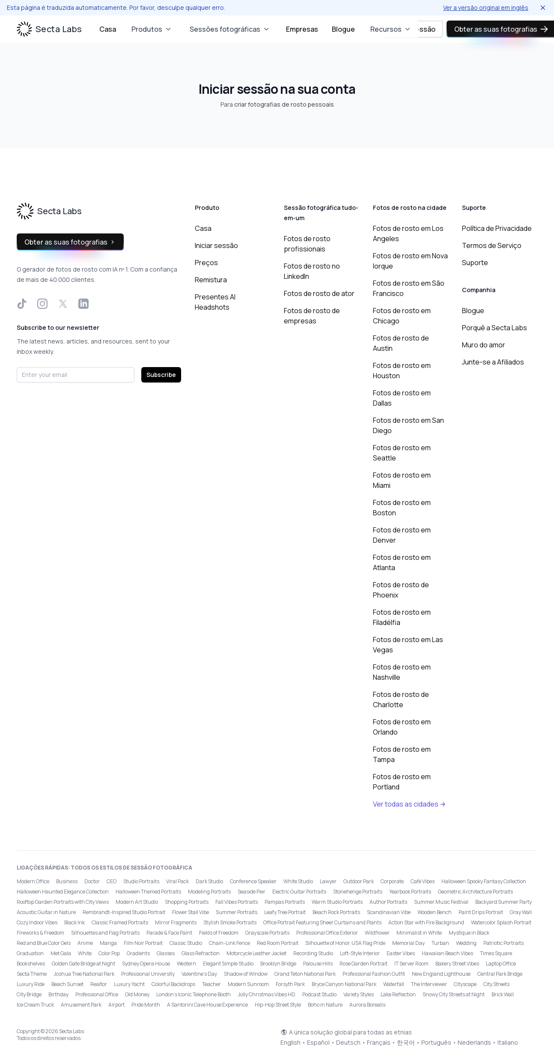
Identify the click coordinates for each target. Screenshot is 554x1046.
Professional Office (96, 994)
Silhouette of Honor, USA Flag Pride (345, 943)
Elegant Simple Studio (228, 963)
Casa (107, 29)
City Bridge (29, 994)
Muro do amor (483, 345)
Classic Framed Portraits (120, 922)
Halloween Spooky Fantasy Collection (483, 881)
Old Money (137, 994)
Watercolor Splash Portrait (501, 922)
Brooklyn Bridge (278, 963)
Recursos (391, 29)
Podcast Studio (319, 994)
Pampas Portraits (285, 902)
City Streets (496, 984)
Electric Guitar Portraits (299, 891)
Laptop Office (501, 963)
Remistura (211, 279)
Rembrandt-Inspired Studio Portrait (124, 912)
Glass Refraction (201, 953)
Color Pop (109, 953)
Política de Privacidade (497, 228)
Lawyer (328, 881)
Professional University (148, 973)
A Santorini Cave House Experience (207, 1004)
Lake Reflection (398, 994)
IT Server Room (411, 963)
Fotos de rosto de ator (319, 293)
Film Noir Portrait (143, 943)
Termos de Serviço (491, 245)
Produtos (152, 29)
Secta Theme (32, 973)
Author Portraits (388, 902)
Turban (440, 943)
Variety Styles (358, 994)
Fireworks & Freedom (40, 932)
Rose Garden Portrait (363, 963)
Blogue (343, 29)
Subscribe (161, 375)
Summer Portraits (236, 912)
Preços (206, 262)
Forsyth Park (290, 984)
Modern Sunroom (248, 984)
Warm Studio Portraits (337, 902)
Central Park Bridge (499, 973)
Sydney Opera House (146, 963)
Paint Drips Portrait (481, 912)
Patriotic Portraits (503, 943)
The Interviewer (429, 984)
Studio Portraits (141, 881)
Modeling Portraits (209, 891)
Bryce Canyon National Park (344, 984)
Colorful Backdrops (173, 984)
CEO (111, 881)
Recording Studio (313, 953)
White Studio (298, 881)
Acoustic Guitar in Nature (46, 912)
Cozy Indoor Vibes (37, 922)
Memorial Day (408, 943)
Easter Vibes (401, 953)
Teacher (211, 984)
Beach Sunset (67, 984)
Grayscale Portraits (267, 932)
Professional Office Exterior (327, 932)
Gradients (138, 953)
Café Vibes (423, 881)
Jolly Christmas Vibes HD (266, 994)
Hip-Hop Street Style (278, 1004)
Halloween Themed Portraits (148, 891)
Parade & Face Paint (169, 932)
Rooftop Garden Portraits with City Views (63, 902)
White (85, 953)
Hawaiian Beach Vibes (447, 953)
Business (66, 881)
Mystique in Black (469, 932)
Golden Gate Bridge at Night (83, 963)
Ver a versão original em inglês (485, 7)
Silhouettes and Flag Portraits (105, 932)
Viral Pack (177, 881)
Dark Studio (209, 881)
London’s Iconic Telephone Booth (193, 994)
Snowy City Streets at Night (454, 994)
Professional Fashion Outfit (374, 973)
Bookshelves (31, 963)
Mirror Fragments (176, 922)
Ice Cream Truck (35, 1004)
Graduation (30, 953)
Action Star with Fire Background (426, 922)
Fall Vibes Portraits (236, 902)
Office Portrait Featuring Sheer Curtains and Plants (322, 922)
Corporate (392, 881)
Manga (108, 943)
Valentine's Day (199, 973)
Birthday (58, 994)
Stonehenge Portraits (357, 891)
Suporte (475, 262)
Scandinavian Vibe (389, 912)
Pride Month (145, 1004)
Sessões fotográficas (230, 29)
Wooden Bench (434, 912)
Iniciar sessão (216, 245)
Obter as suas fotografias (70, 242)
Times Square (496, 953)
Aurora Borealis (367, 1004)
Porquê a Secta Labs (494, 327)
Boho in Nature (325, 1004)
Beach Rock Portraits (336, 912)
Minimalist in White (419, 932)
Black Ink (74, 922)
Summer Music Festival (441, 902)
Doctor (92, 881)
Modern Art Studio (137, 902)
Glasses (166, 953)
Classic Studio (186, 943)
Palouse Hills (318, 963)
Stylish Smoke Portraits (229, 922)
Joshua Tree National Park (84, 973)
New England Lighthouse (441, 973)
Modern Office (33, 881)
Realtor (98, 984)
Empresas (302, 29)
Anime (85, 943)
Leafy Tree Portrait (285, 912)
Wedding (466, 943)
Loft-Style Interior (360, 953)
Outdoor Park (358, 881)
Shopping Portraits (186, 902)
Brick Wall (502, 994)
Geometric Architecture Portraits (475, 891)
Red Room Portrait (277, 943)
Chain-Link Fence (229, 943)
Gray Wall (521, 912)
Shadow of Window (246, 973)
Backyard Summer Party (503, 902)
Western (186, 963)
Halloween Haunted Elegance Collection (63, 891)
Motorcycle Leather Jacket (256, 953)
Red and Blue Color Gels (44, 943)
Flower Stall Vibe (190, 912)
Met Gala (61, 953)
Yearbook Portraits (410, 891)
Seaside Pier (251, 891)
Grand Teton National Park (305, 973)
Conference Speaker (253, 881)
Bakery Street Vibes (457, 963)
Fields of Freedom (218, 932)
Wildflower (377, 932)
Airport (116, 1004)
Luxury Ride (31, 984)
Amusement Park (81, 1004)
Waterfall (393, 984)
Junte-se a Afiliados (493, 362)
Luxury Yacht (129, 984)
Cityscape (465, 984)
